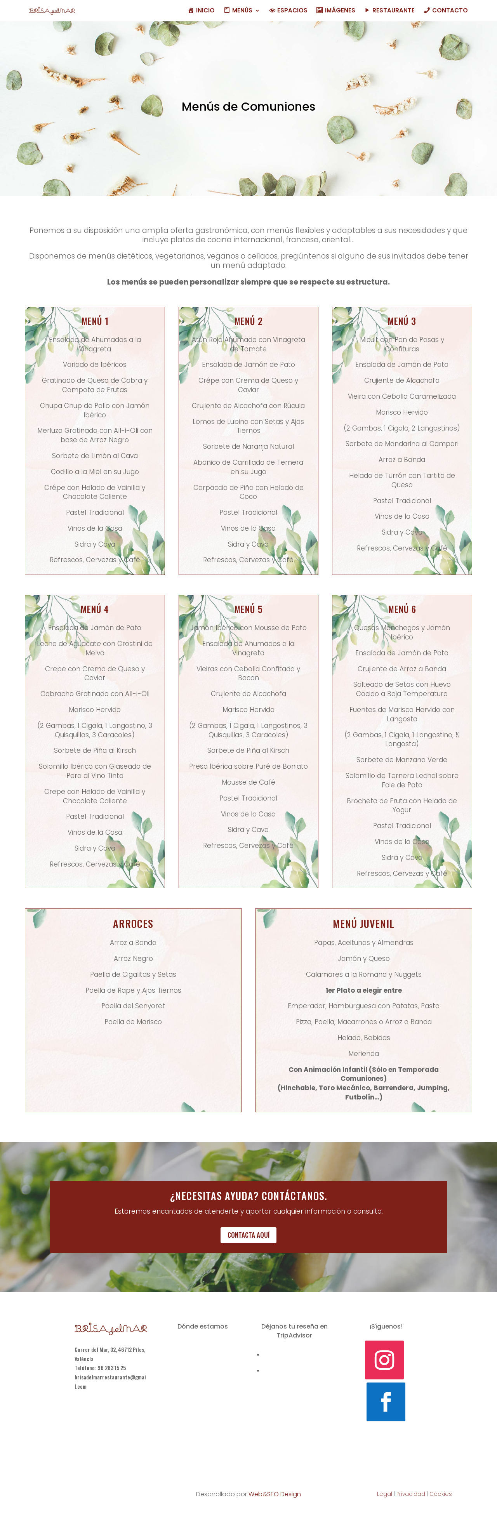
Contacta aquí (248, 1235)
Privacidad (410, 1494)
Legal (384, 1494)
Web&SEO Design (274, 1494)
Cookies (440, 1494)
